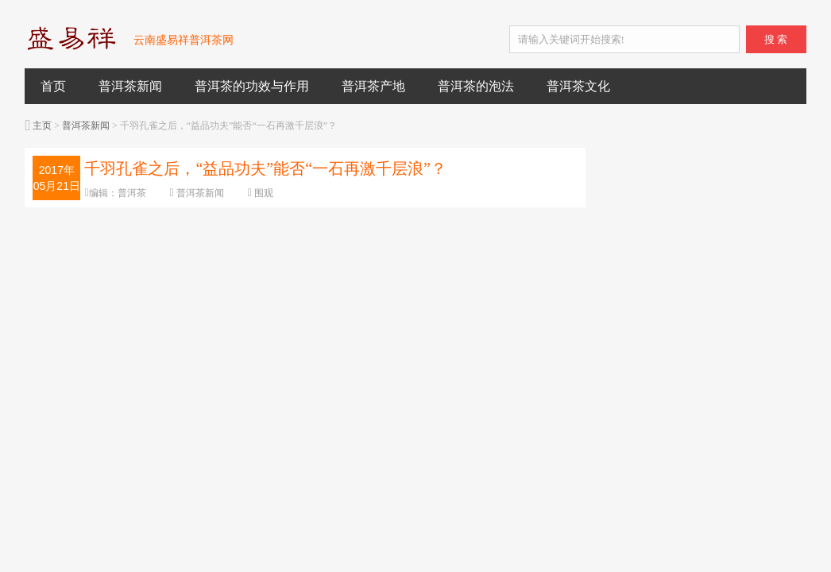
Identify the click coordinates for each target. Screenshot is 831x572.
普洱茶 (132, 193)
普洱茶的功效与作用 (252, 86)
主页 (42, 125)
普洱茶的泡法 (476, 86)
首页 (53, 86)
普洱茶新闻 (130, 86)
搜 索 (775, 39)
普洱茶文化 (578, 86)
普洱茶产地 (373, 86)
